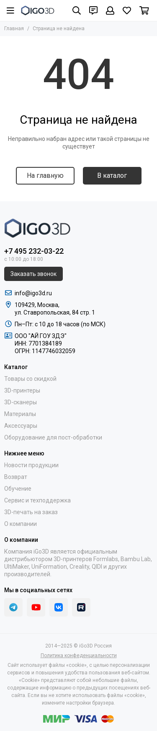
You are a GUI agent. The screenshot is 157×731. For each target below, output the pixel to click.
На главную (45, 175)
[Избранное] (126, 10)
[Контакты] (93, 10)
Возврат (15, 476)
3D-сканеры (20, 402)
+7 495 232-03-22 (34, 251)
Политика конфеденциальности (79, 655)
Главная (14, 28)
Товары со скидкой (30, 378)
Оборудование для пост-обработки (53, 437)
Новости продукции (31, 465)
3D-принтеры (22, 390)
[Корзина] (144, 10)
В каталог (112, 175)
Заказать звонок (33, 274)
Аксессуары (20, 425)
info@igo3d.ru (33, 293)
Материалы (20, 414)
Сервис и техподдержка (37, 500)
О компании (20, 523)
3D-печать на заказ (31, 512)
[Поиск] (76, 10)
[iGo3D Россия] (37, 10)
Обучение (17, 488)
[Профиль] (110, 10)
